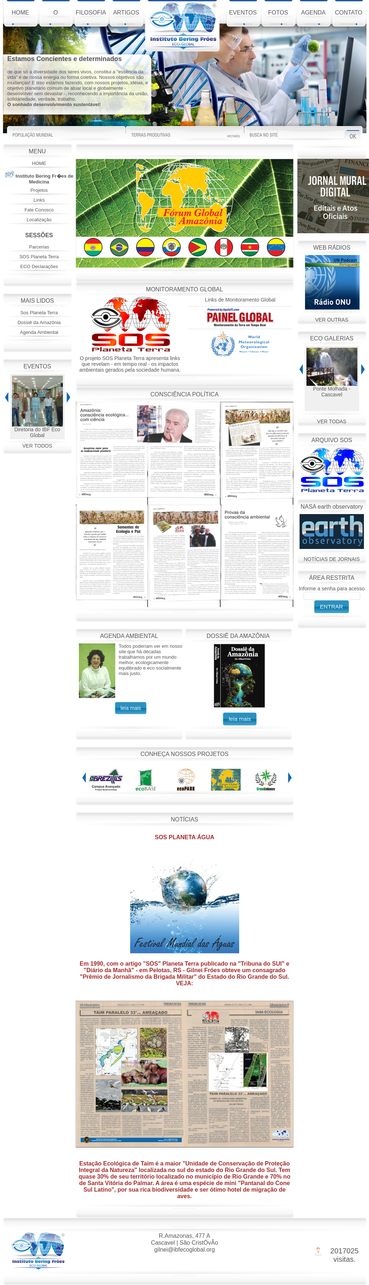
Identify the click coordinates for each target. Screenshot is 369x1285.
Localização (39, 219)
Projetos (39, 190)
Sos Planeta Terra (39, 312)
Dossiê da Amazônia (39, 322)
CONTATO (348, 17)
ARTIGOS (126, 17)
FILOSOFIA (91, 17)
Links (38, 200)
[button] (131, 708)
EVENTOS (243, 17)
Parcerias (39, 247)
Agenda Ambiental (39, 332)
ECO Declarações (39, 266)
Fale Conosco (38, 210)
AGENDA (313, 17)
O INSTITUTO (55, 18)
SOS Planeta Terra (39, 256)
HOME (20, 17)
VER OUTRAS (331, 320)
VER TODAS (331, 421)
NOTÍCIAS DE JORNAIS (332, 559)
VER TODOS (37, 446)
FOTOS (278, 17)
